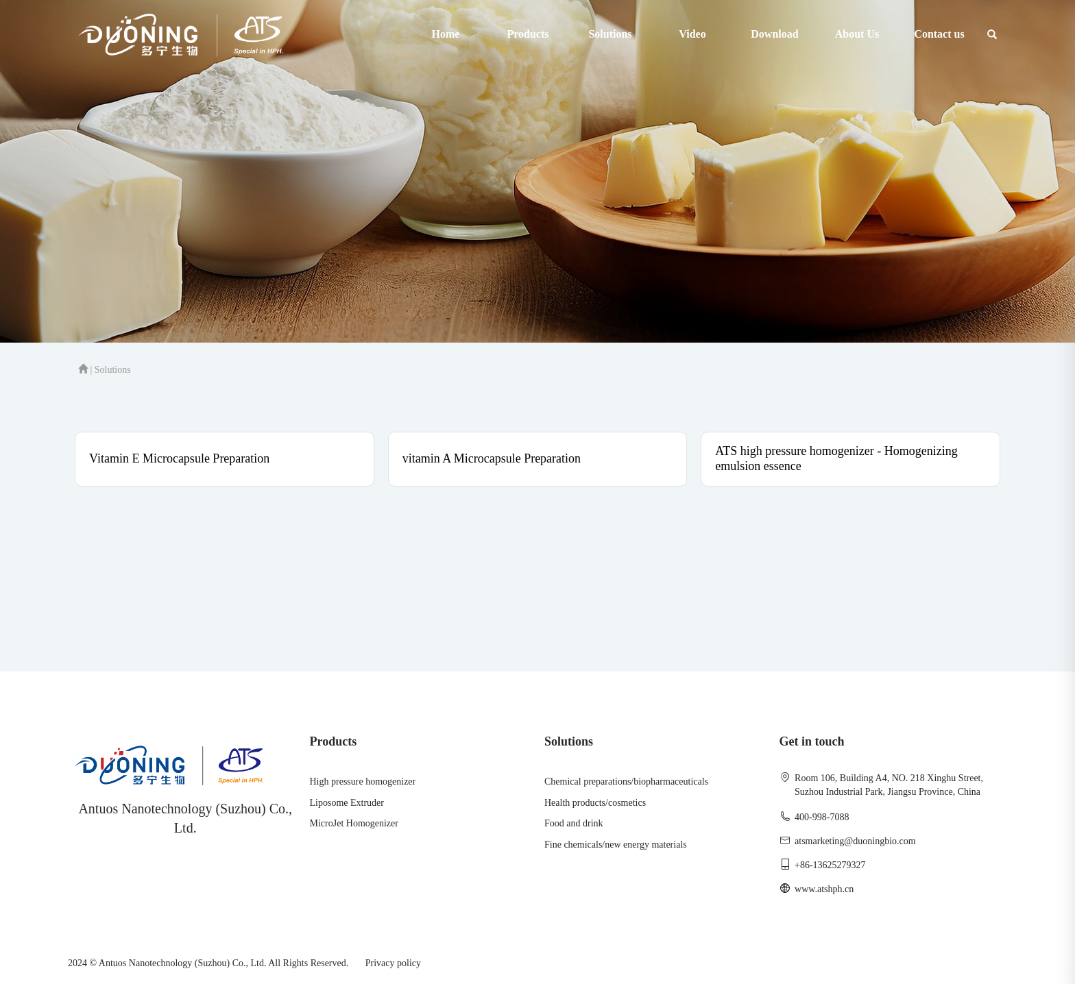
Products (527, 34)
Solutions (609, 34)
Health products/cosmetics (595, 803)
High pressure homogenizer (363, 781)
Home (446, 34)
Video (692, 34)
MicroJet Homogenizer (354, 823)
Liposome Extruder (347, 803)
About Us (857, 34)
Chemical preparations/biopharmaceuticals (626, 781)
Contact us (939, 34)
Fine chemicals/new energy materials (615, 844)
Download (774, 34)
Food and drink (573, 823)
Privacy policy (393, 963)
